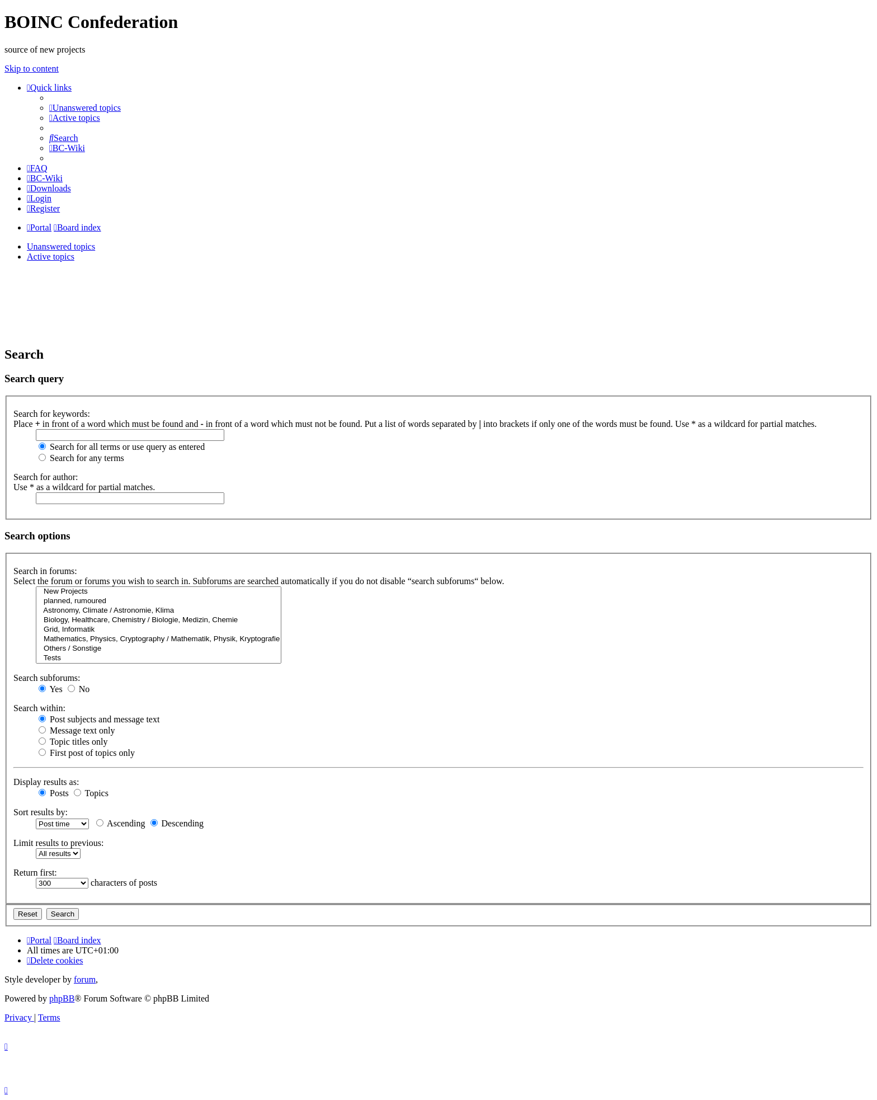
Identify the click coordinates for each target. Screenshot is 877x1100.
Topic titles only (73, 741)
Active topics (50, 256)
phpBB (61, 998)
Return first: (35, 872)
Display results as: (46, 782)
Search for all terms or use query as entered (122, 447)
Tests (158, 658)
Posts (54, 793)
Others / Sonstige (158, 649)
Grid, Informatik (158, 629)
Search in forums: (45, 571)
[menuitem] (85, 107)
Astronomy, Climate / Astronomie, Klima (158, 610)
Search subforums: (47, 678)
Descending (177, 823)
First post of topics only (87, 753)
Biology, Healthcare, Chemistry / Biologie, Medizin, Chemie (158, 620)
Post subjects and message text (99, 719)
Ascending (120, 823)
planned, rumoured (158, 601)
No (79, 689)
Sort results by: (40, 812)
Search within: (39, 708)
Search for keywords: (51, 414)
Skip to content (31, 68)
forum (85, 979)
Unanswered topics (61, 246)
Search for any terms (81, 458)
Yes (51, 689)
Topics (91, 793)
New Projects (158, 591)
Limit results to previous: (58, 843)
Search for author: (45, 477)
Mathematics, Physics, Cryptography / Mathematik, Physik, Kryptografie (158, 639)
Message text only (77, 730)
